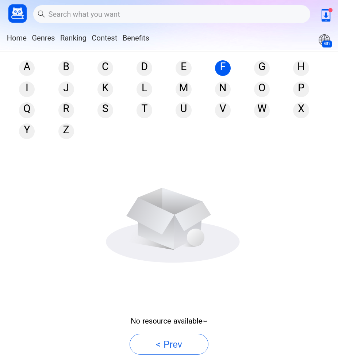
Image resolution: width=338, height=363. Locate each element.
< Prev (169, 344)
